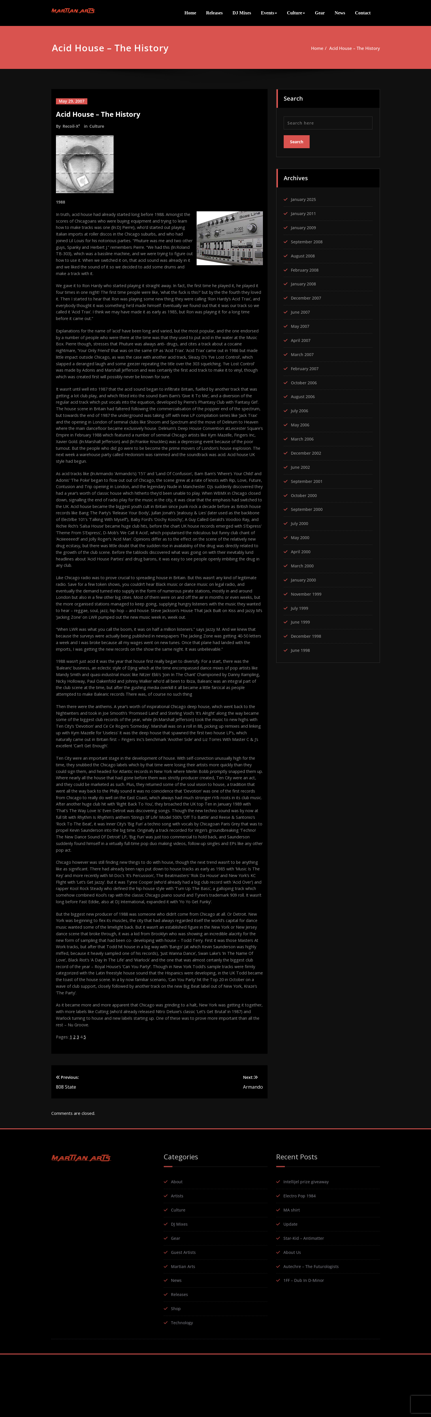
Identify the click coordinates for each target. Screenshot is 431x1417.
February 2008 (306, 269)
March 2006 (303, 439)
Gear (320, 12)
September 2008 (308, 241)
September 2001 (308, 481)
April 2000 (301, 552)
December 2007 (307, 298)
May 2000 (301, 538)
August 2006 (304, 397)
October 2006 (305, 382)
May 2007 (301, 326)
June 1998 (301, 651)
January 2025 (304, 199)
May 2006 (301, 425)
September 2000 (308, 510)
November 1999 (307, 594)
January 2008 (304, 284)
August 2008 (304, 255)
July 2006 (300, 411)
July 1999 (300, 608)
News (340, 12)
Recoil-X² (71, 126)
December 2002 (307, 453)
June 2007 (301, 312)
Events (269, 12)
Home (190, 12)
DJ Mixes (241, 12)
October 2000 (305, 495)
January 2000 (304, 580)
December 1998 (307, 637)
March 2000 (303, 566)
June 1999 (301, 623)
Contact (362, 12)
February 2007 (306, 368)
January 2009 (304, 227)
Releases (214, 12)
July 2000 (300, 524)
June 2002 (301, 467)
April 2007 (301, 340)
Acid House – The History (354, 48)
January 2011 (304, 213)
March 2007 (303, 354)
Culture (296, 12)
